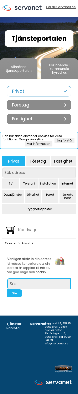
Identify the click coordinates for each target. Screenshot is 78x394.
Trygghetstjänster (39, 209)
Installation (48, 183)
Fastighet (63, 161)
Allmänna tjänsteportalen (19, 68)
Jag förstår (64, 140)
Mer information (38, 144)
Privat (13, 161)
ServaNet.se (40, 324)
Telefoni (29, 183)
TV (10, 183)
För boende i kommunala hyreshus (59, 69)
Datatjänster (13, 195)
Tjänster (11, 243)
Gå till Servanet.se (61, 7)
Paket (50, 195)
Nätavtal (13, 328)
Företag (38, 161)
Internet (67, 183)
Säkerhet (32, 195)
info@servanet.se (56, 343)
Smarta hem (67, 196)
